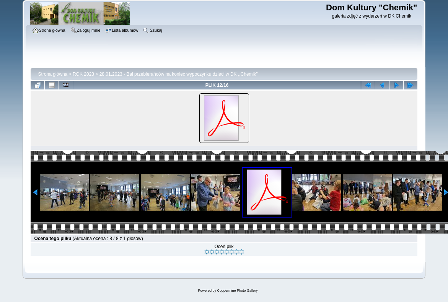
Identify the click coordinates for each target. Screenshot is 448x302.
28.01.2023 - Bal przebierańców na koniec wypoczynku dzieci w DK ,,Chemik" (178, 74)
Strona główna (53, 74)
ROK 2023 (83, 74)
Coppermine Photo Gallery (237, 290)
